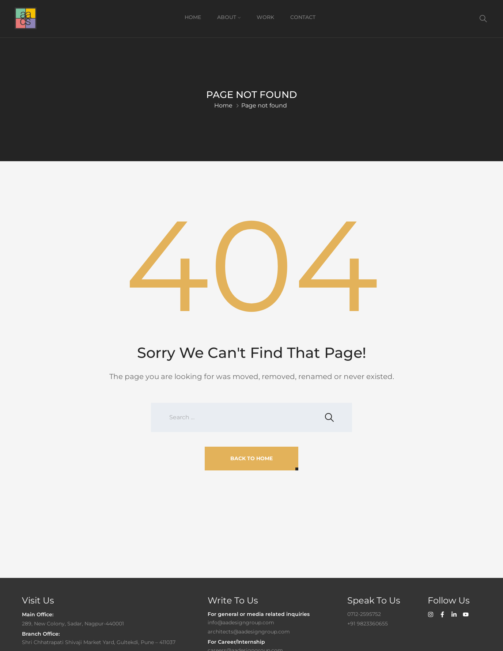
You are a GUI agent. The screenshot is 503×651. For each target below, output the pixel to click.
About (226, 17)
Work (265, 17)
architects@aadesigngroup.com (249, 631)
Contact (302, 17)
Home (193, 17)
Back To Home (251, 458)
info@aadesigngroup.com (241, 622)
